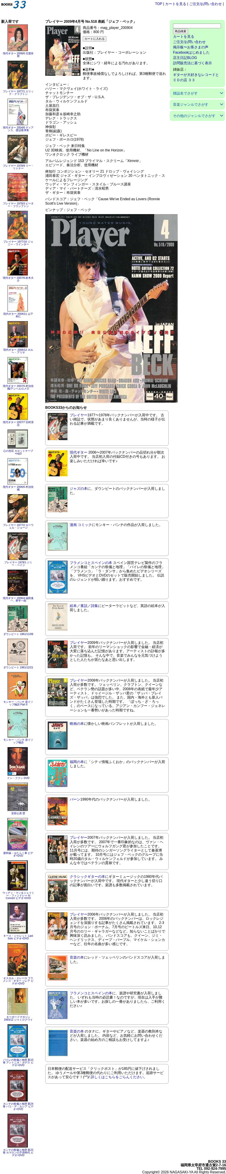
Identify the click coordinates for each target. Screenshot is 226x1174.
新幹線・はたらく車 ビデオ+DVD (18, 854)
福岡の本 (77, 762)
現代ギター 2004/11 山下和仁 (18, 315)
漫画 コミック (81, 525)
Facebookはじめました (191, 52)
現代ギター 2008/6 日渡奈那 (18, 55)
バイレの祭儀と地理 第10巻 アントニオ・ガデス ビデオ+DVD (18, 1062)
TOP (158, 4)
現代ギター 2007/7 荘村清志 (18, 423)
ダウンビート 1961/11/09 (18, 634)
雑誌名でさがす (185, 93)
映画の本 (77, 724)
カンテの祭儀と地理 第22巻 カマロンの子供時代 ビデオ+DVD (18, 1152)
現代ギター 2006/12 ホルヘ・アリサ (18, 351)
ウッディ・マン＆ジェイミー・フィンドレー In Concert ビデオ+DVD (18, 895)
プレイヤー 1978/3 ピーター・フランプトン (18, 205)
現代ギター (78, 452)
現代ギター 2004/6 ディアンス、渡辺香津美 (18, 129)
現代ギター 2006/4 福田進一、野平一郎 (18, 599)
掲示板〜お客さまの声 (190, 47)
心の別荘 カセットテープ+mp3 (18, 452)
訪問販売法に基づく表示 (192, 63)
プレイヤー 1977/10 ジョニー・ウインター (18, 243)
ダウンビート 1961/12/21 (18, 667)
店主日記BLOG (185, 58)
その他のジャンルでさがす (194, 116)
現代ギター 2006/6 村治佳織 (18, 488)
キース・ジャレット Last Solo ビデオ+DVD (18, 937)
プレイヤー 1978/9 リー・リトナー (18, 167)
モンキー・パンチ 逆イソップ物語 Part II (18, 703)
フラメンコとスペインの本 (91, 563)
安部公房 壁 (18, 813)
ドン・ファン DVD (18, 778)
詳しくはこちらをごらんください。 (119, 1077)
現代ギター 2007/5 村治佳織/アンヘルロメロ (18, 387)
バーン (75, 799)
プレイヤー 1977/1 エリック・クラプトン (18, 93)
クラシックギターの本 (87, 876)
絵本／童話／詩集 (84, 606)
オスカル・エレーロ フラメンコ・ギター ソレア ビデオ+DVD (18, 981)
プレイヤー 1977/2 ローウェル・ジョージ (18, 526)
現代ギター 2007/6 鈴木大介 (18, 279)
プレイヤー (78, 415)
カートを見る (175, 4)
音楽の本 (77, 957)
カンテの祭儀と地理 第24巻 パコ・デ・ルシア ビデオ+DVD (18, 1106)
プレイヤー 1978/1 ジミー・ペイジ (18, 564)
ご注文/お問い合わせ (205, 4)
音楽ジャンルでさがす (190, 104)
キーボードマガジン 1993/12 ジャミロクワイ (18, 1018)
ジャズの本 (78, 488)
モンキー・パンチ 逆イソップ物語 (18, 741)
